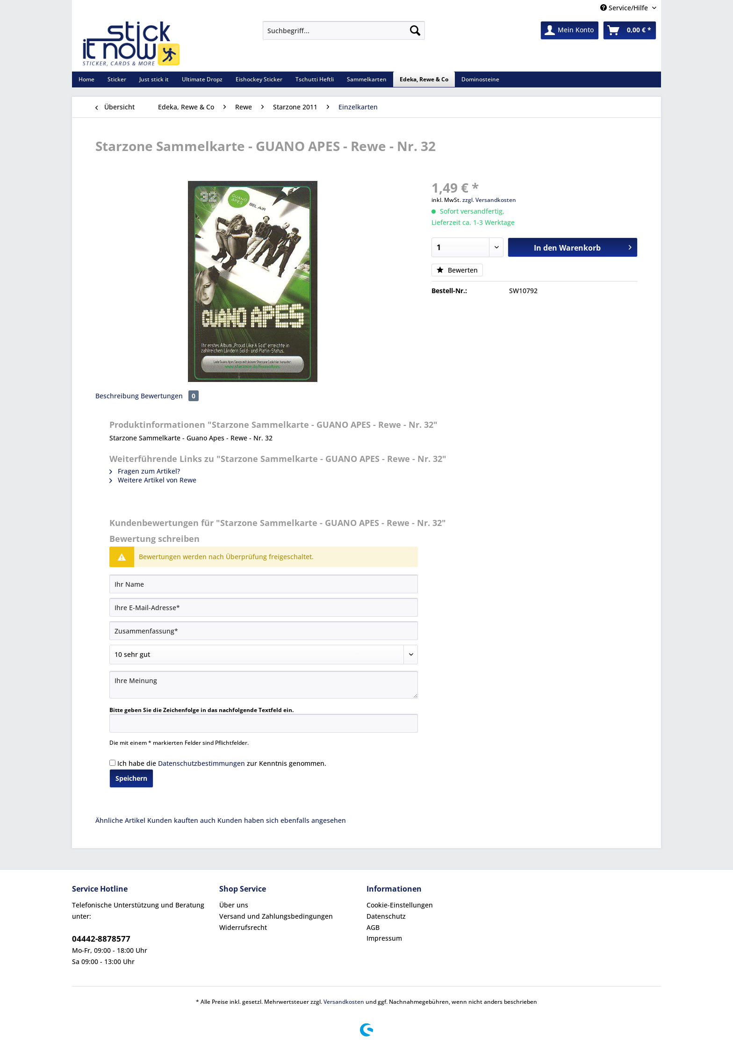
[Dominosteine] (480, 79)
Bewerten (457, 270)
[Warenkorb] (629, 30)
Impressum (384, 938)
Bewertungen (170, 395)
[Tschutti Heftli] (314, 79)
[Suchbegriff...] (344, 30)
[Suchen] (415, 30)
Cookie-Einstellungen (399, 904)
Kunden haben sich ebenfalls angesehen (281, 820)
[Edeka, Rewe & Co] (424, 79)
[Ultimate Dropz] (202, 79)
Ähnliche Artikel (120, 820)
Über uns (233, 904)
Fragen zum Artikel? (144, 471)
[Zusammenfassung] (263, 630)
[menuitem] (344, 35)
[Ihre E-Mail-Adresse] (263, 607)
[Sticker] (117, 79)
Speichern (131, 778)
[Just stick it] (154, 79)
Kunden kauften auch (181, 820)
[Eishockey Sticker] (259, 79)
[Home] (86, 79)
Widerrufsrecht (243, 927)
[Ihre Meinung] (263, 684)
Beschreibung (117, 395)
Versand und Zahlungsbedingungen (276, 916)
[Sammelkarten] (366, 79)
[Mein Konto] (569, 30)
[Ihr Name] (263, 584)
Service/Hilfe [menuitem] (625, 7)
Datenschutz (386, 916)
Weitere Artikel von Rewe (152, 479)
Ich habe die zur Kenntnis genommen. (221, 763)
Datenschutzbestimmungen (201, 763)
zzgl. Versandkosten (489, 200)
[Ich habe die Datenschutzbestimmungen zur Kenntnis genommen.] (112, 763)
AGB (373, 927)
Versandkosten (343, 1002)
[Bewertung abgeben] (263, 654)
